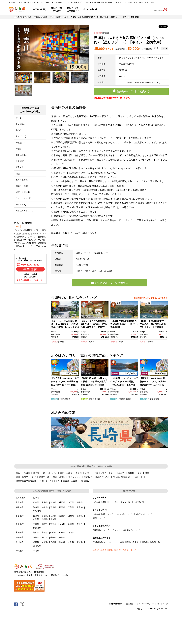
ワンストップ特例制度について (126, 530)
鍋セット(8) (21, 204)
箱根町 (128, 399)
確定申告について (101, 530)
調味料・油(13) (22, 186)
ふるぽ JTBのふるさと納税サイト (17, 9)
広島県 (62, 532)
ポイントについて (144, 514)
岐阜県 (36, 519)
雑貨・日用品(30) (23, 192)
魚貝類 (36, 473)
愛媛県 (53, 537)
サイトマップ (163, 604)
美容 (34, 477)
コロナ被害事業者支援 (26, 481)
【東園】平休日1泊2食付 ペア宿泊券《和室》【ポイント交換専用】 (124, 324)
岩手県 (45, 502)
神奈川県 (122, 399)
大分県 (71, 542)
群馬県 (53, 507)
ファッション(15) (23, 198)
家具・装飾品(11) (23, 180)
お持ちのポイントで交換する (133, 91)
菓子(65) (19, 167)
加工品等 (120, 473)
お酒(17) (19, 149)
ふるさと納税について (103, 514)
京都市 (97, 399)
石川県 (53, 516)
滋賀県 (45, 524)
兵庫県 (71, 524)
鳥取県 (36, 532)
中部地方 (20, 516)
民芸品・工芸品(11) (24, 210)
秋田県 (62, 502)
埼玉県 (62, 507)
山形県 (71, 502)
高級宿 (65, 17)
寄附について (99, 518)
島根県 (45, 532)
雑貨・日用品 (59, 477)
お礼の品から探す (40, 17)
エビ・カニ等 (66, 473)
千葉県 (62, 399)
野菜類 (79, 473)
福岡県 (36, 542)
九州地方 (98, 33)
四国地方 (20, 537)
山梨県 (71, 516)
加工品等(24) (21, 155)
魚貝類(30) (20, 124)
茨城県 (36, 507)
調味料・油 (44, 477)
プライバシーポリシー (145, 604)
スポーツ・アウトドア (50, 481)
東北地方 (20, 502)
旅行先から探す (40, 9)
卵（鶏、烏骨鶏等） (122, 477)
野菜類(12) (20, 143)
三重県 (36, 524)
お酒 (87, 473)
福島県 (80, 502)
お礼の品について (124, 514)
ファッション (74, 477)
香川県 (45, 537)
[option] (51, 48)
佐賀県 (45, 542)
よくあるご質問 (121, 9)
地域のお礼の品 (102, 477)
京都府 (91, 399)
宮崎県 (80, 542)
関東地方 (54, 399)
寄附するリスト (141, 9)
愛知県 (53, 519)
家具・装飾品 (22, 477)
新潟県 (36, 516)
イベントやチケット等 (103, 473)
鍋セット (139, 477)
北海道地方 (21, 497)
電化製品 (85, 481)
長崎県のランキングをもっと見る (149, 298)
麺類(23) (19, 173)
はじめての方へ (108, 9)
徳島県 (36, 537)
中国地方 (20, 532)
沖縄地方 (20, 551)
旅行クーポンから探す (57, 9)
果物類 (27, 473)
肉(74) (18, 130)
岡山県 (53, 532)
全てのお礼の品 (90, 9)
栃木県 (45, 507)
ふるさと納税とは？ (102, 502)
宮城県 (53, 502)
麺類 (147, 473)
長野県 (80, 516)
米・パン (52, 473)
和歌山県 (37, 527)
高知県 (62, 537)
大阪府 (62, 524)
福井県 (62, 516)
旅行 (51, 17)
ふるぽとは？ (140, 502)
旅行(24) (19, 118)
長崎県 (106, 33)
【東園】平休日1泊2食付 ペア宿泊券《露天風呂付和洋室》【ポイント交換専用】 (153, 324)
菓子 (140, 473)
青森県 (36, 502)
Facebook (16, 604)
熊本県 (62, 542)
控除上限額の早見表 (129, 542)
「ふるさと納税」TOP (22, 17)
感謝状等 (88, 477)
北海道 (36, 497)
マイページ (132, 9)
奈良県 (80, 524)
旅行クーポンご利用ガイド (73, 9)
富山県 (45, 516)
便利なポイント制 (122, 502)
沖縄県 (36, 551)
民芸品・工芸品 (70, 481)
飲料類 (131, 473)
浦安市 (67, 399)
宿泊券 (58, 17)
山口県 (71, 532)
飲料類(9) (20, 161)
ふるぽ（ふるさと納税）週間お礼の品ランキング (114, 550)
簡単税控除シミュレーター (105, 542)
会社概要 (129, 604)
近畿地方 (84, 399)
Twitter (22, 604)
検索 (149, 9)
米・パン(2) (21, 136)
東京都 (80, 507)
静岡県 (45, 519)
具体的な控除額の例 (151, 542)
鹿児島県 (37, 546)
